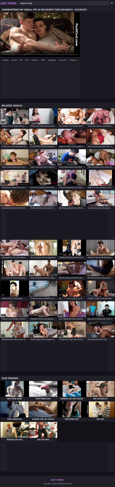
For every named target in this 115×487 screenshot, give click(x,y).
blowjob (6, 60)
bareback (34, 60)
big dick (14, 60)
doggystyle (52, 60)
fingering (73, 60)
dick (21, 60)
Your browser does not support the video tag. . (40, 34)
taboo (43, 60)
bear (27, 60)
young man (63, 60)
